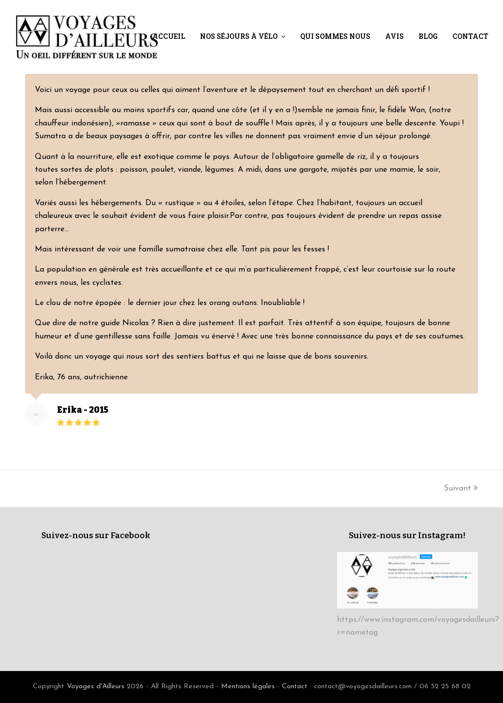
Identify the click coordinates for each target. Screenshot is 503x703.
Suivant (461, 488)
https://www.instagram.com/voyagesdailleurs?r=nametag (418, 620)
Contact (294, 686)
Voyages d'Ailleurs (95, 686)
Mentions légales (248, 686)
